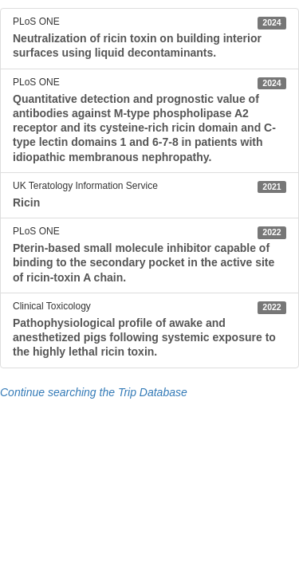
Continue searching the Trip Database (93, 392)
